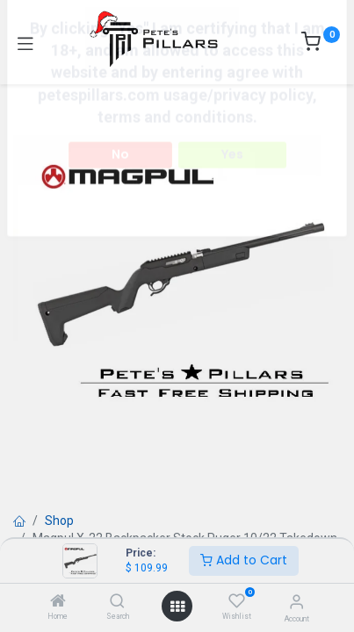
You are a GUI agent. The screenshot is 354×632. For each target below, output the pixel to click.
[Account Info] (296, 602)
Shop (59, 521)
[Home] (58, 602)
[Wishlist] (236, 601)
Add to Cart (243, 560)
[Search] (117, 602)
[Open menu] (177, 606)
